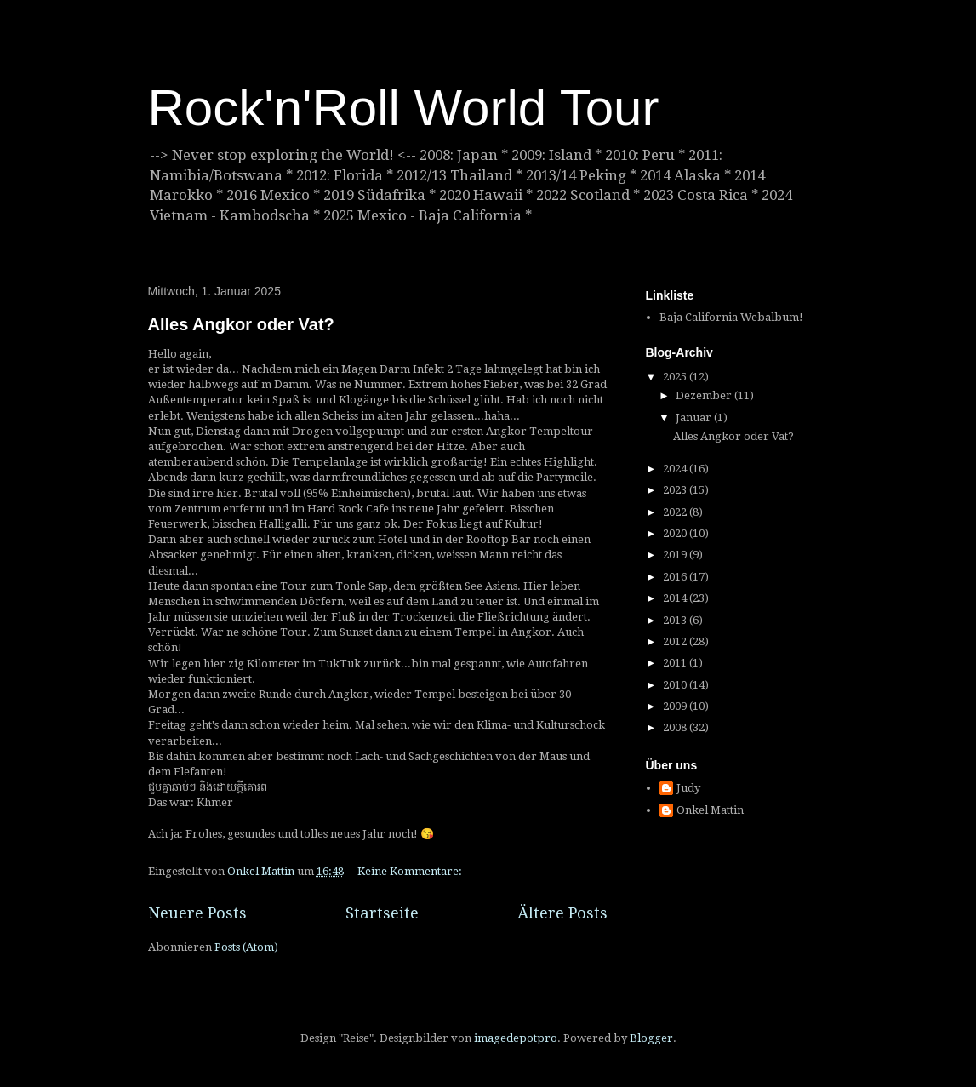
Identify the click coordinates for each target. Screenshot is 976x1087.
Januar (695, 417)
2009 (676, 706)
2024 (676, 468)
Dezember (705, 395)
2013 (676, 620)
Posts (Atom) (246, 947)
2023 (676, 489)
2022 (676, 512)
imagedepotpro (515, 1038)
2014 (676, 598)
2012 (676, 641)
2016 (676, 576)
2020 (676, 533)
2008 (676, 727)
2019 (676, 554)
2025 (676, 376)
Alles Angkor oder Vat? (241, 324)
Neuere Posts (197, 913)
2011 (676, 662)
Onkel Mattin (710, 810)
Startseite (382, 913)
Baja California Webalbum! (731, 317)
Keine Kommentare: (411, 871)
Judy (688, 787)
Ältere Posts (562, 913)
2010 (676, 684)
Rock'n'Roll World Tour (403, 107)
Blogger (651, 1038)
